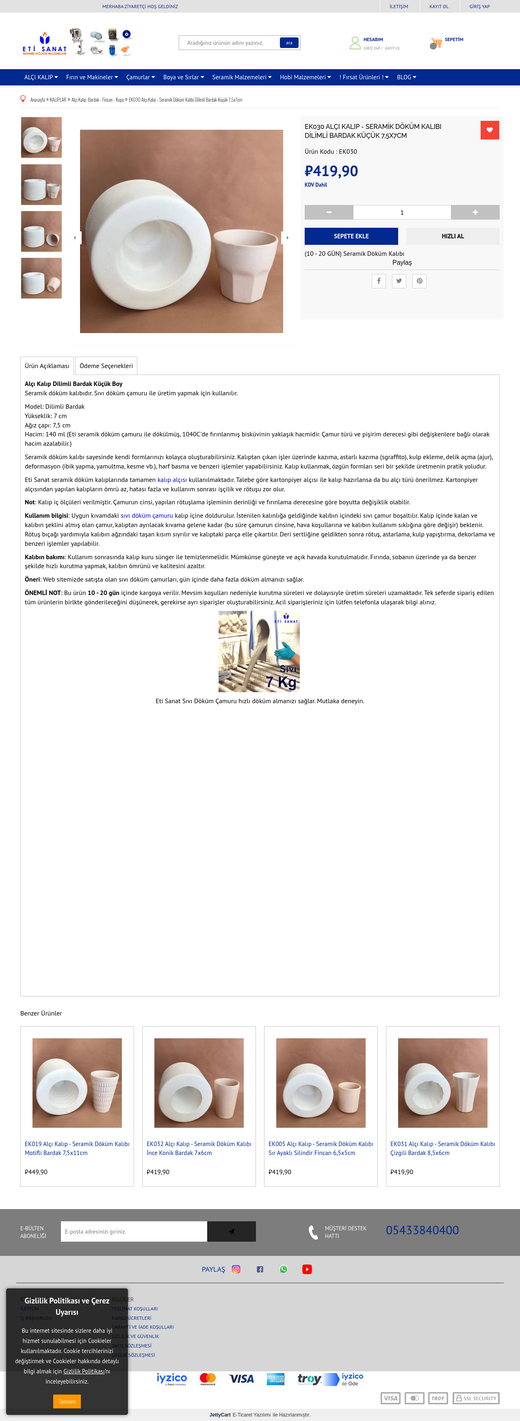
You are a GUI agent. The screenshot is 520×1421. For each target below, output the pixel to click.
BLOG (406, 77)
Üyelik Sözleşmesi (133, 1355)
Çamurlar (140, 77)
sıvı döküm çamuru (147, 515)
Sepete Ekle (351, 236)
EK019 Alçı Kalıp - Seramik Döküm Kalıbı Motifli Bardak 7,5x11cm (77, 1148)
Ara (289, 42)
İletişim (399, 6)
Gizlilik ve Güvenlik (135, 1336)
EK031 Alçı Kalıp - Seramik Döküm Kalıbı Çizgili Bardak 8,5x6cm (442, 1148)
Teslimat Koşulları (135, 1308)
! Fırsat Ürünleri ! (364, 77)
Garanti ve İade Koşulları (143, 1327)
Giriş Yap (480, 6)
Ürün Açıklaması (47, 366)
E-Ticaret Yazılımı (240, 1415)
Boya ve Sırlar (183, 77)
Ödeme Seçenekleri (106, 366)
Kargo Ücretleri (132, 1318)
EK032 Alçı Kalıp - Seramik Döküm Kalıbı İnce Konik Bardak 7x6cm (199, 1148)
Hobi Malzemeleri (305, 77)
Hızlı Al (453, 236)
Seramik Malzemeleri (242, 77)
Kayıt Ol (438, 6)
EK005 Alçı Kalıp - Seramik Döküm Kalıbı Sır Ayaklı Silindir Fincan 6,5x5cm (321, 1148)
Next (287, 237)
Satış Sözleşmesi (132, 1346)
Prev (75, 237)
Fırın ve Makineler (92, 77)
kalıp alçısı (173, 479)
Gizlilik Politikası (84, 1371)
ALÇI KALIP (41, 77)
